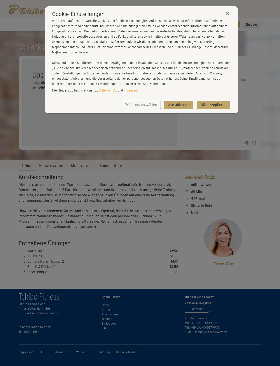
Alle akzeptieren (214, 105)
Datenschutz (108, 90)
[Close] (227, 13)
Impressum (132, 90)
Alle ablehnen (179, 105)
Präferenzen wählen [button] (141, 105)
